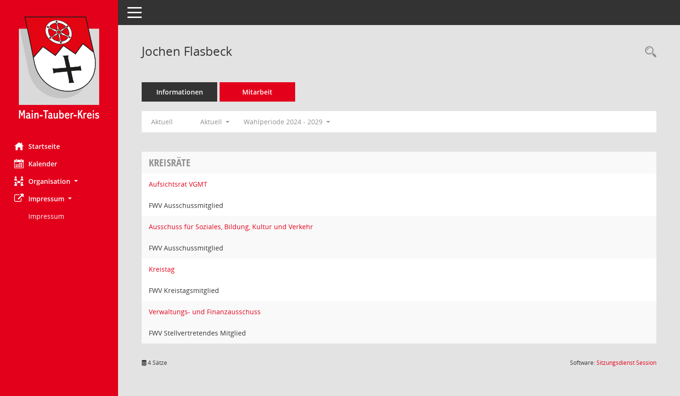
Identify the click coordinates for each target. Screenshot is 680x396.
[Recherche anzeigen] (648, 52)
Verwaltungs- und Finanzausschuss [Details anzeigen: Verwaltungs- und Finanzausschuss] (205, 311)
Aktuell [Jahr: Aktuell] (162, 121)
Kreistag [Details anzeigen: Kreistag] (162, 269)
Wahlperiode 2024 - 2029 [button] (287, 121)
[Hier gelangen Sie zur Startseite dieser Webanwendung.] (59, 68)
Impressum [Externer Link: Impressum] (46, 216)
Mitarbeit (257, 91)
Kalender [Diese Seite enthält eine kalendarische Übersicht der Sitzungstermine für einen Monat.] (35, 163)
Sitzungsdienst (626, 363)
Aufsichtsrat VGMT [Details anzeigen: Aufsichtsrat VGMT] (178, 184)
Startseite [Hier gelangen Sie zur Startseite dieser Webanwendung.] (37, 146)
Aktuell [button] (215, 121)
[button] (59, 181)
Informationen (179, 91)
